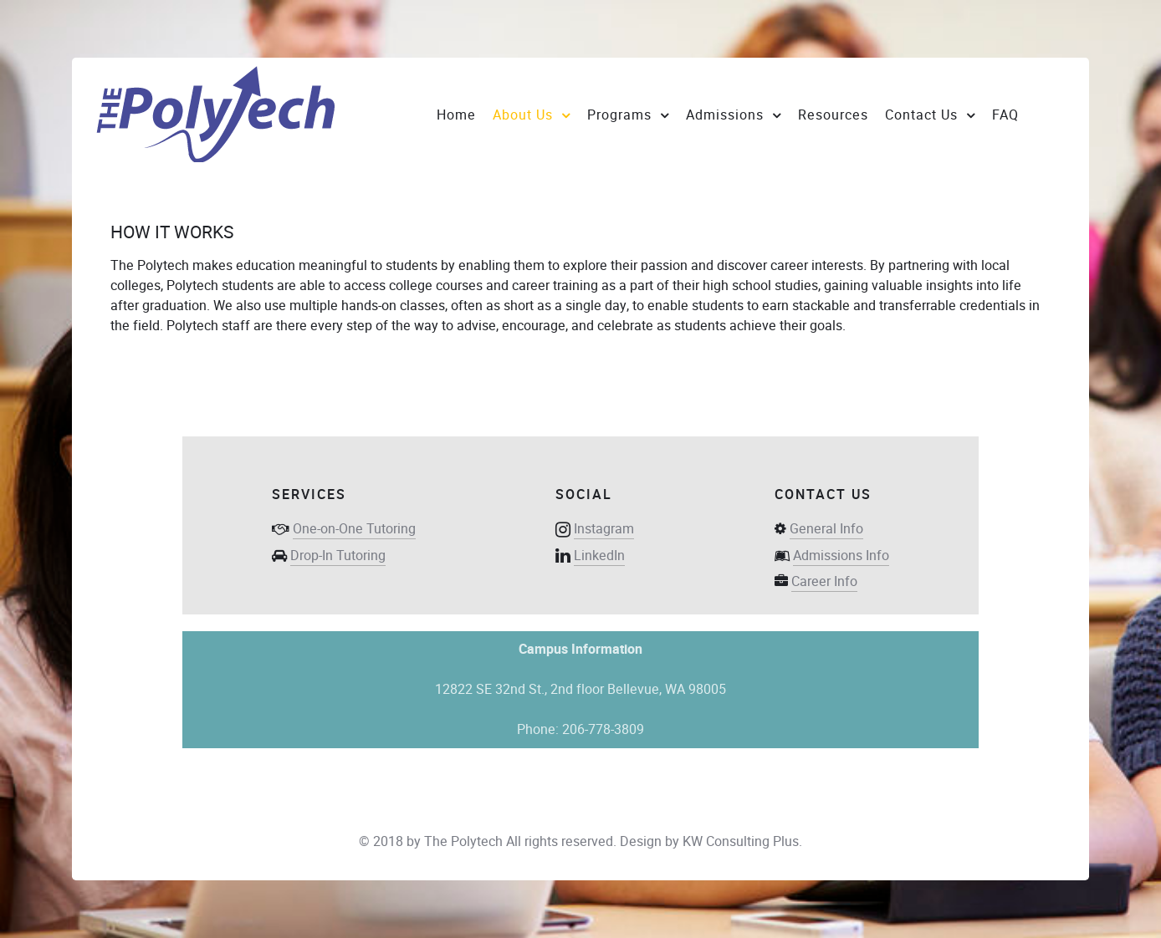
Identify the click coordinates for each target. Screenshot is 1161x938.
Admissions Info (841, 555)
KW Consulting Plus (741, 841)
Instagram (604, 528)
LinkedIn (599, 555)
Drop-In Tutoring (338, 555)
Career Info (824, 581)
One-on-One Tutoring (354, 528)
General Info (826, 528)
